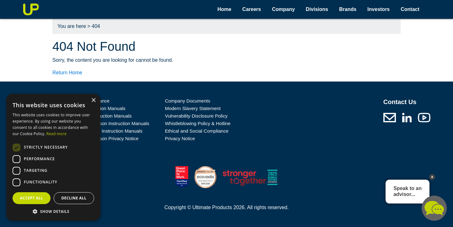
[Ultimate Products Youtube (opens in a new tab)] (424, 117)
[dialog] (53, 157)
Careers (251, 9)
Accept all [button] (31, 198)
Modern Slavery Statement (193, 108)
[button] (53, 211)
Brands (347, 9)
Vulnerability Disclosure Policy (196, 116)
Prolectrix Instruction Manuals (101, 116)
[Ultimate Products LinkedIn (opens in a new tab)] (407, 117)
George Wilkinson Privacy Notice (104, 138)
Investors (378, 9)
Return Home (67, 72)
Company (283, 9)
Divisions (317, 9)
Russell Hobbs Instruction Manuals (106, 131)
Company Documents (187, 100)
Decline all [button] (74, 198)
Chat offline (434, 208)
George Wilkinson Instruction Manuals (109, 123)
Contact (410, 9)
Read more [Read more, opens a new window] (56, 133)
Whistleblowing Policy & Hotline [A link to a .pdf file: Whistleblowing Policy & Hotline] (198, 123)
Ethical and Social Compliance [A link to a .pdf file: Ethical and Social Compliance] (197, 131)
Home (224, 9)
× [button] (93, 100)
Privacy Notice (180, 138)
